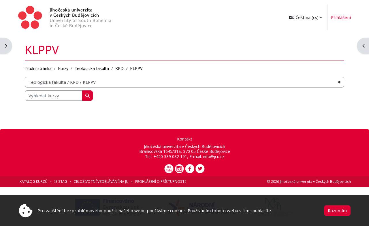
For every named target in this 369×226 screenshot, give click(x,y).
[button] (305, 17)
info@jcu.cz (213, 156)
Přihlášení (341, 17)
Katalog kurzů (34, 181)
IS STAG (60, 181)
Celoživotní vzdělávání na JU (101, 181)
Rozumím (337, 210)
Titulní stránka (38, 68)
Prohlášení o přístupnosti (160, 181)
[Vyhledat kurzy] (54, 95)
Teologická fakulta (92, 68)
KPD (120, 68)
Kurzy (63, 68)
